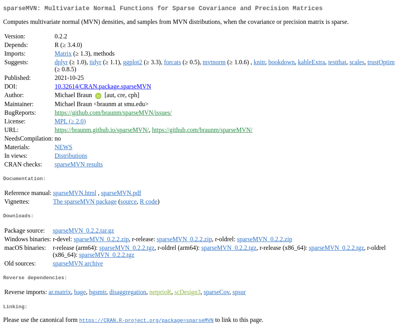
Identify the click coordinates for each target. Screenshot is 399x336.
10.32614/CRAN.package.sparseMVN (102, 88)
